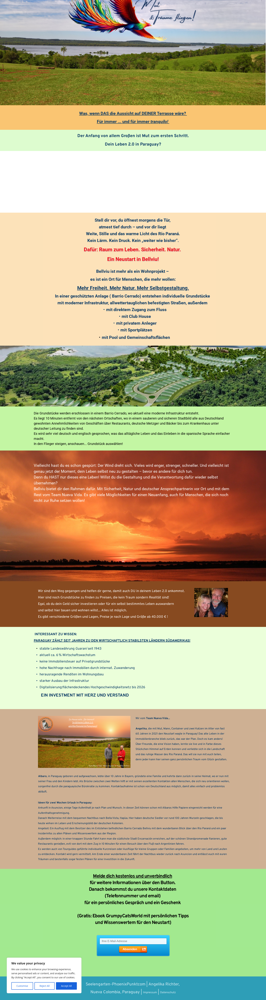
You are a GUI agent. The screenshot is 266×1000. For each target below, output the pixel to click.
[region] (44, 975)
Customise (22, 985)
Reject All (45, 985)
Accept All (66, 985)
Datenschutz (171, 992)
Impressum (146, 992)
